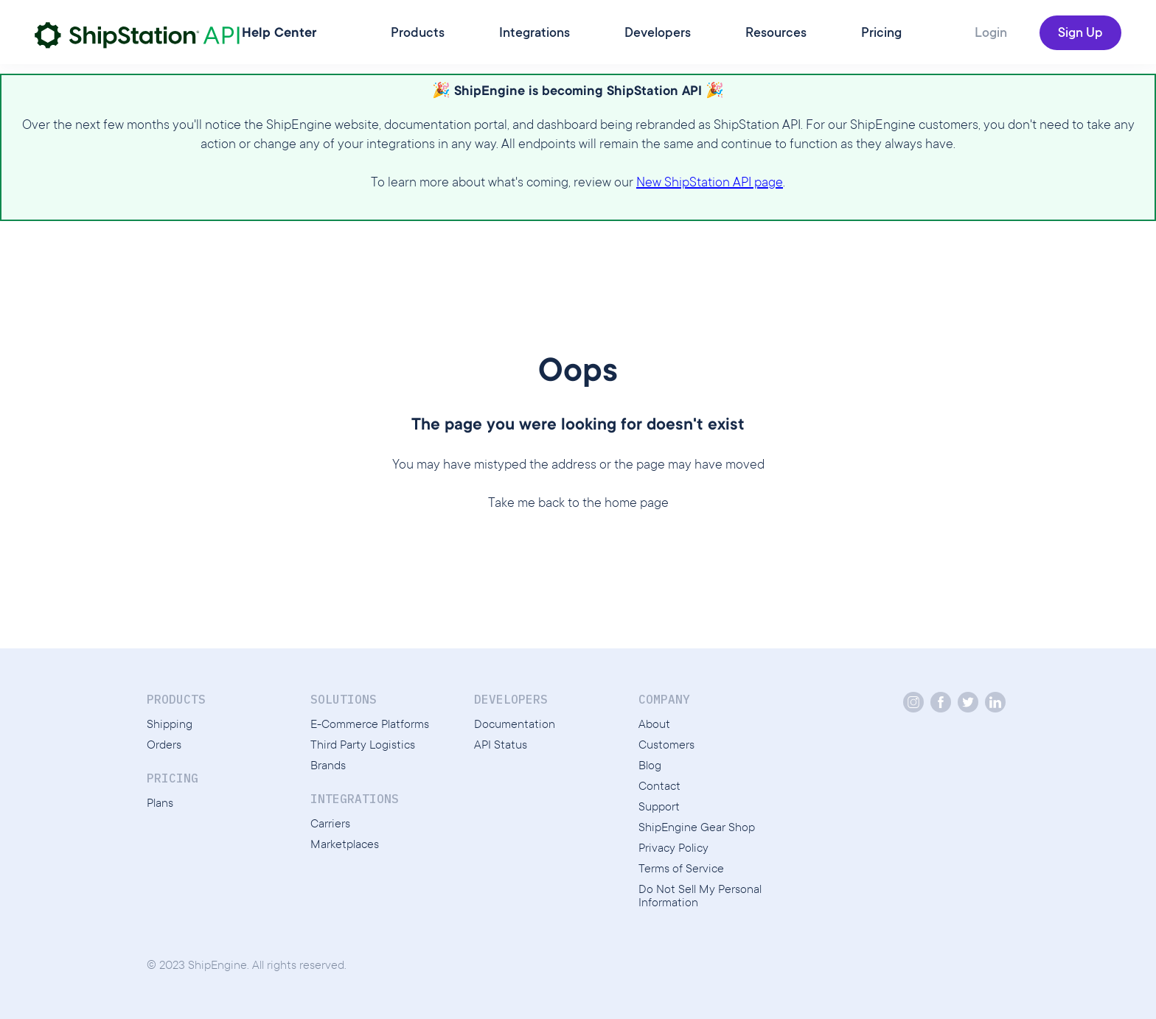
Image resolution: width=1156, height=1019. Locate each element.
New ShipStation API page (709, 183)
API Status (500, 745)
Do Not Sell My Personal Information (700, 896)
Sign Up (1080, 34)
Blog (649, 766)
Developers (657, 34)
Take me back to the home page (578, 504)
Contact (659, 787)
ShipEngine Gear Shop (696, 828)
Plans (160, 803)
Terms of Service (681, 869)
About (654, 725)
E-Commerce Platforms (369, 725)
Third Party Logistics (362, 745)
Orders (164, 745)
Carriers (330, 824)
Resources (776, 34)
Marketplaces (344, 845)
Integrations (534, 34)
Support (659, 807)
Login (991, 34)
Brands (328, 766)
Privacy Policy (673, 848)
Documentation (514, 725)
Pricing (881, 34)
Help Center (279, 34)
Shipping (169, 725)
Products (418, 34)
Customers (666, 745)
